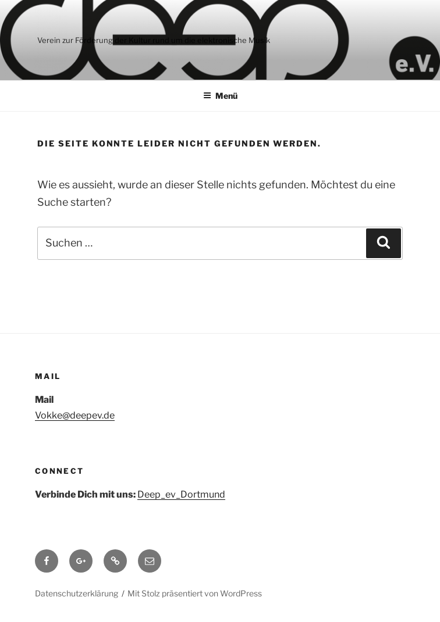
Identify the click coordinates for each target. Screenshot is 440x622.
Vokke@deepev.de (75, 415)
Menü (220, 96)
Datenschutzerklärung (76, 593)
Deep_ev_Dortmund (181, 494)
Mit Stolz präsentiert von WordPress (194, 593)
